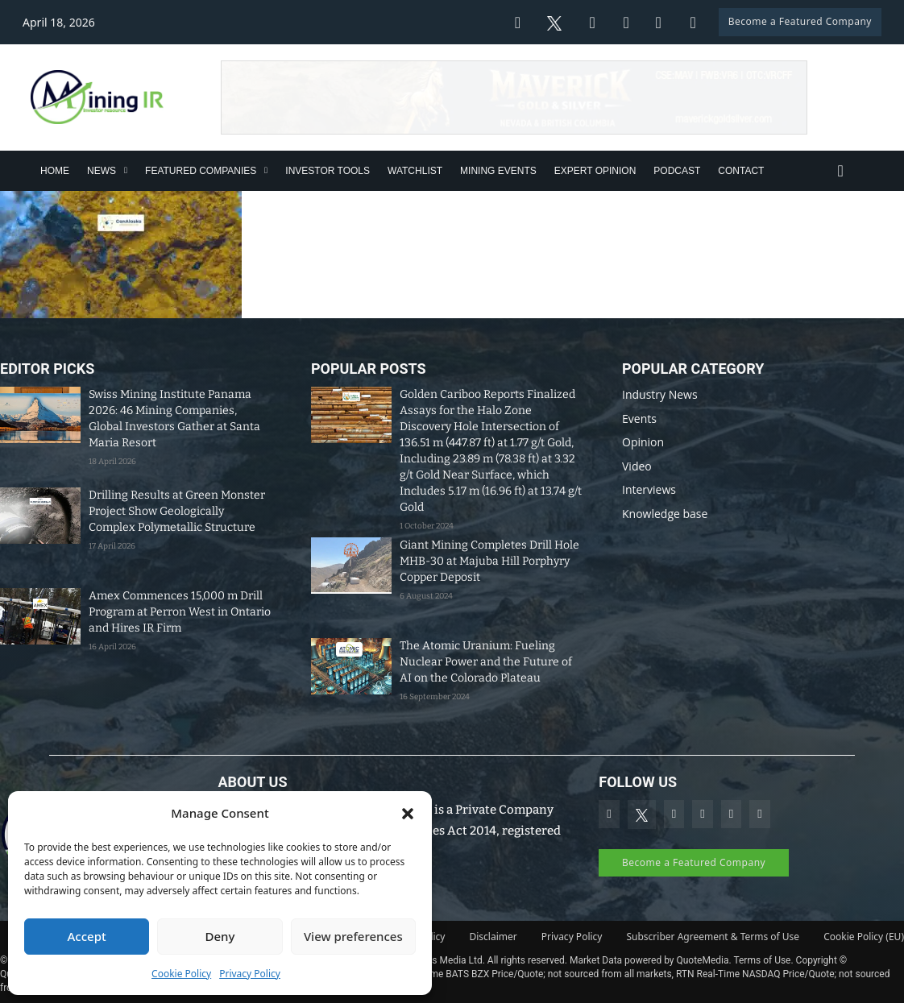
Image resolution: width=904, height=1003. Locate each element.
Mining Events (498, 170)
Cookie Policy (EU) (863, 936)
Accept (87, 936)
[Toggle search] (840, 171)
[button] (408, 814)
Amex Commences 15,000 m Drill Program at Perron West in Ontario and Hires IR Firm (180, 612)
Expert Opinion (595, 170)
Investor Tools (327, 170)
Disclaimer (493, 936)
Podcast (676, 170)
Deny (220, 936)
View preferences (353, 936)
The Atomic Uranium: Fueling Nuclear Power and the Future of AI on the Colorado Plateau (486, 662)
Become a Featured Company (800, 21)
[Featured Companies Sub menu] (265, 170)
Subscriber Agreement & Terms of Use (712, 936)
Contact (741, 170)
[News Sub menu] (125, 170)
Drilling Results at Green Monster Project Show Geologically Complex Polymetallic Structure (177, 511)
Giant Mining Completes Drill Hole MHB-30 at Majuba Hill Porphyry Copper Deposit (489, 561)
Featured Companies (200, 170)
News (101, 170)
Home (54, 170)
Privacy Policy (249, 973)
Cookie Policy (181, 973)
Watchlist (415, 170)
